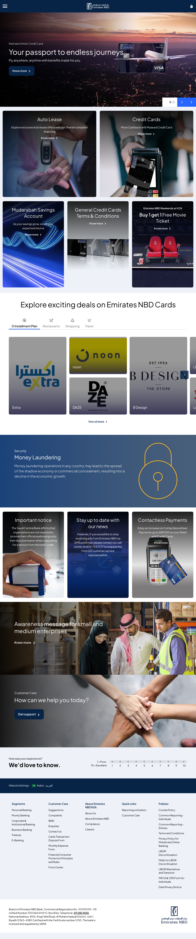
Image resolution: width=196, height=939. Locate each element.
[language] (42, 785)
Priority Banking (21, 815)
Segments (18, 803)
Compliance (92, 824)
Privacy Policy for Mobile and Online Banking (169, 842)
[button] (181, 102)
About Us (90, 813)
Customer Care (58, 803)
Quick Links (129, 803)
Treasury (16, 835)
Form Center (55, 867)
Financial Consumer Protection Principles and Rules (60, 858)
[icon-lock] (191, 6)
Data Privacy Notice (170, 887)
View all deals (96, 421)
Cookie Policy (167, 810)
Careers (89, 829)
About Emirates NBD (97, 818)
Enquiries (53, 826)
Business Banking (22, 829)
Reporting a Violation (134, 810)
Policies (163, 803)
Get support (27, 714)
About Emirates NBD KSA (95, 805)
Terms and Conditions (171, 833)
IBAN (51, 820)
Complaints (55, 815)
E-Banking (18, 840)
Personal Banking (22, 810)
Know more (19, 70)
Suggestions (56, 810)
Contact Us (55, 831)
